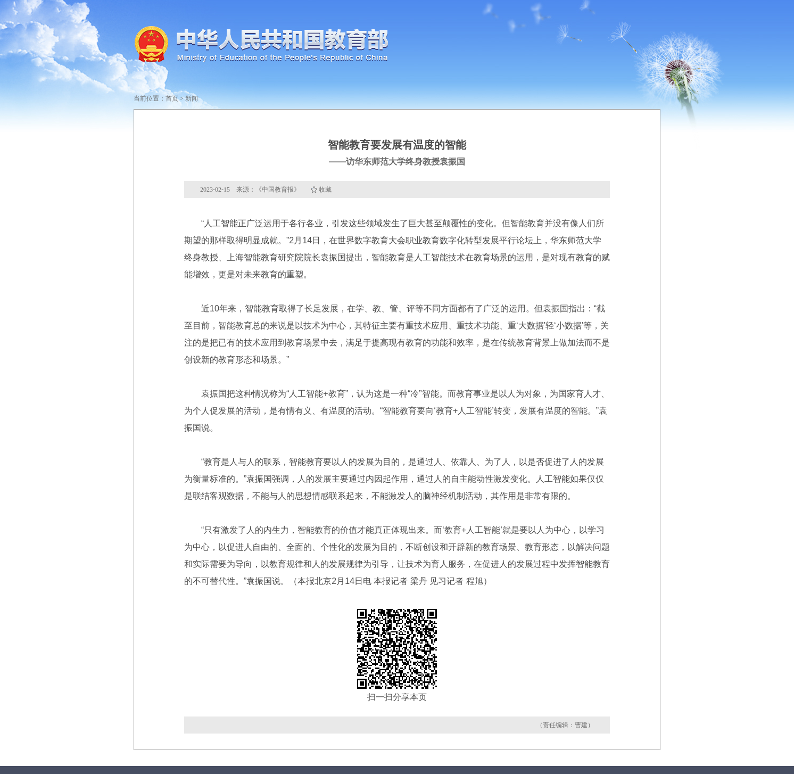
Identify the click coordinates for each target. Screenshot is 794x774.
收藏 (325, 189)
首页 (172, 98)
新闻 (191, 98)
